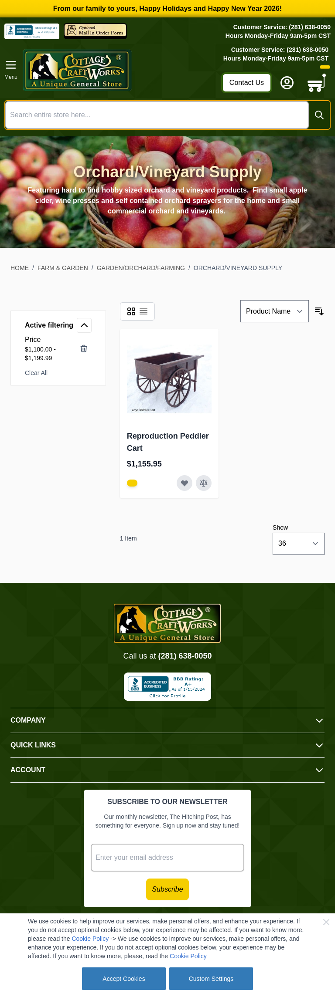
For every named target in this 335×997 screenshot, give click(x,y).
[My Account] (287, 83)
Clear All (36, 372)
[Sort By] (274, 311)
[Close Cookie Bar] (326, 922)
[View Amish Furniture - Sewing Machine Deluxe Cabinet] (132, 483)
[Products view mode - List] (143, 311)
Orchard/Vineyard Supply (238, 267)
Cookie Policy (90, 938)
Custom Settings (211, 978)
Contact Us (246, 82)
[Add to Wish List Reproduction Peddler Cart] (184, 483)
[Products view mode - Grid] (131, 311)
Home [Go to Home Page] (19, 267)
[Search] (319, 115)
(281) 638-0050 (185, 656)
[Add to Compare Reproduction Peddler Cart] (204, 483)
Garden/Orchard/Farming (141, 267)
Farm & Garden (63, 267)
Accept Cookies (124, 978)
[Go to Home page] (119, 70)
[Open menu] (10, 70)
